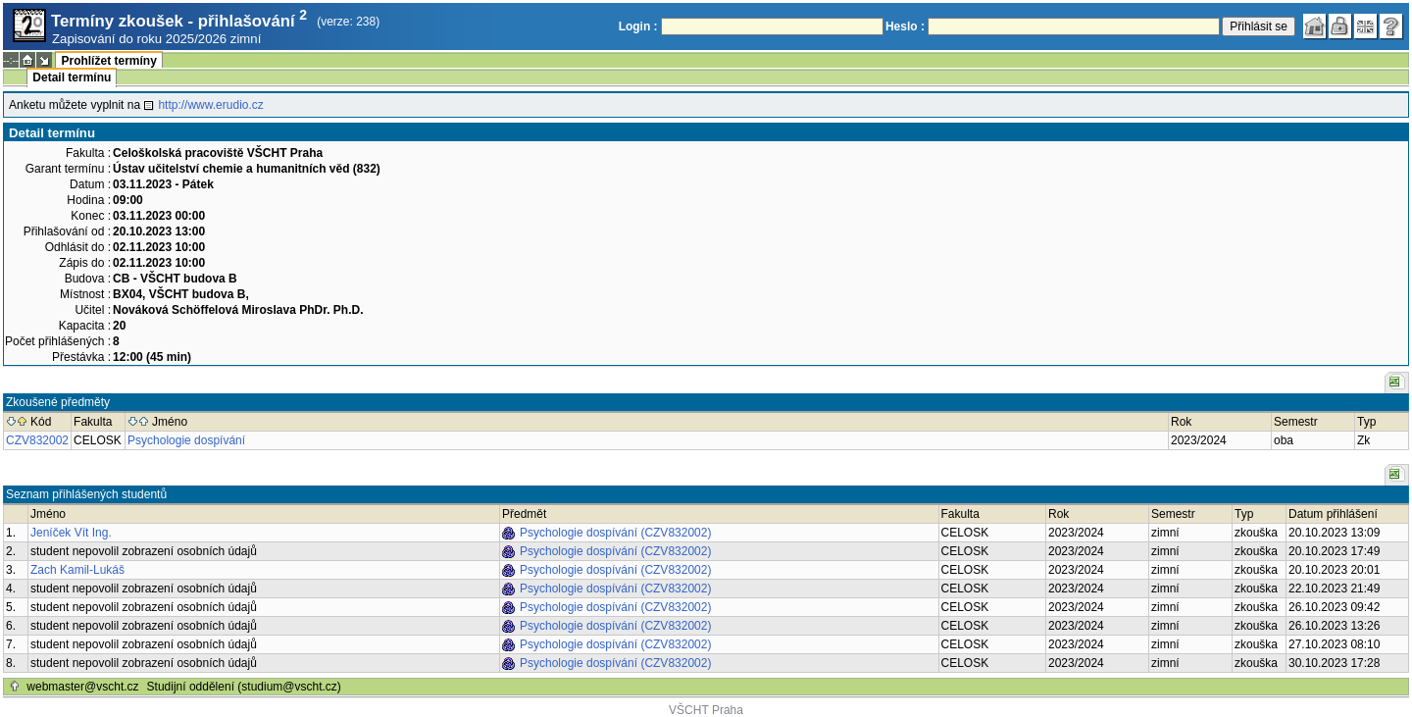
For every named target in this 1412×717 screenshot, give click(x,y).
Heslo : (905, 26)
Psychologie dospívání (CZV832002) (615, 532)
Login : (638, 26)
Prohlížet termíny (108, 61)
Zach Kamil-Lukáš (77, 570)
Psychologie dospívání (186, 440)
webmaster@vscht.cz (82, 686)
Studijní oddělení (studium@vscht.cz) (244, 686)
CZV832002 (37, 440)
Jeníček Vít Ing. (71, 532)
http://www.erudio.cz (210, 105)
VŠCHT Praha (706, 710)
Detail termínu (71, 77)
